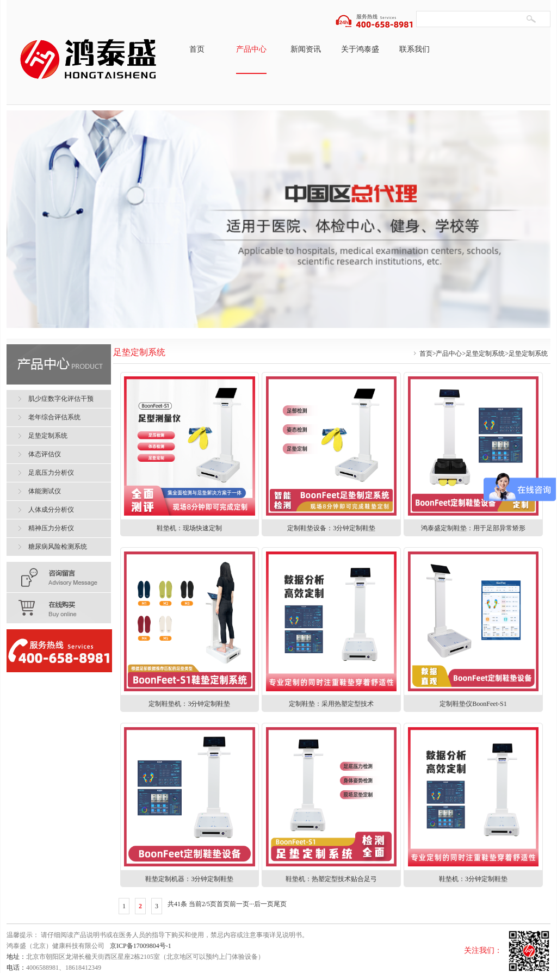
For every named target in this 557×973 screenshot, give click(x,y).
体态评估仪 (44, 454)
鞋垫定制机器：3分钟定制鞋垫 (189, 879)
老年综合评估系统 (54, 417)
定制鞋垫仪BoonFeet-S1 (473, 704)
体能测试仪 (44, 491)
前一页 (239, 904)
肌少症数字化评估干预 (61, 398)
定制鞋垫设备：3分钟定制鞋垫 (331, 528)
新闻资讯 (305, 49)
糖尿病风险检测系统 (57, 546)
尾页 (280, 904)
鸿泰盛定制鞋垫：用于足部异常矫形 (473, 528)
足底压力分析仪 (51, 472)
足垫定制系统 (485, 353)
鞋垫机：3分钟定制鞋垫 (473, 879)
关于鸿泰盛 (360, 49)
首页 (197, 49)
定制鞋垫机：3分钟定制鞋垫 (189, 704)
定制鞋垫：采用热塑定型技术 (331, 704)
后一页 (264, 904)
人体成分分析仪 (51, 509)
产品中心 (251, 49)
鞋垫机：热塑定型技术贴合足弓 (331, 879)
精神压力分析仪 (51, 528)
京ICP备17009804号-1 (140, 946)
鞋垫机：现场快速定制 (189, 528)
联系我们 (414, 49)
